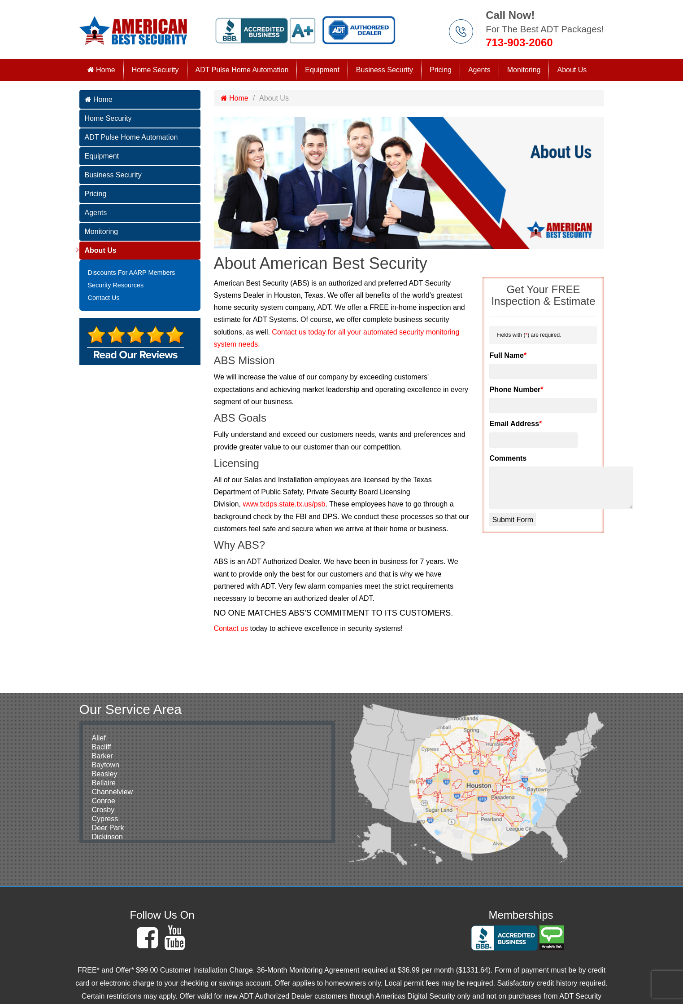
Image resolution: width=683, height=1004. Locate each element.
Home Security (155, 70)
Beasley (104, 774)
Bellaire (104, 783)
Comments (507, 458)
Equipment (322, 70)
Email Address (515, 423)
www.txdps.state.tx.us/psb (284, 504)
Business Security (384, 70)
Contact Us (104, 297)
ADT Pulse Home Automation (242, 70)
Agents (479, 70)
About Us (572, 70)
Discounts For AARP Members (131, 272)
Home (101, 70)
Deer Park (108, 828)
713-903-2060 (519, 42)
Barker (102, 756)
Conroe (103, 801)
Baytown (105, 765)
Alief (99, 738)
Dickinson (107, 837)
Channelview (112, 792)
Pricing (441, 70)
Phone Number (516, 389)
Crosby (103, 810)
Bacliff (101, 747)
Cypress (105, 819)
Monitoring (524, 70)
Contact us (231, 628)
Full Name (507, 355)
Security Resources (116, 285)
